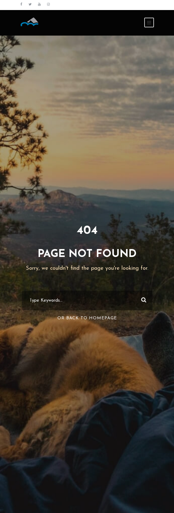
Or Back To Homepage (87, 318)
